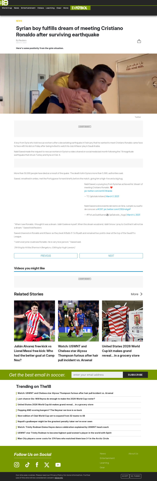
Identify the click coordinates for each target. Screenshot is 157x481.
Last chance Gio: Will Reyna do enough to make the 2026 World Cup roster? (56, 398)
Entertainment (28, 8)
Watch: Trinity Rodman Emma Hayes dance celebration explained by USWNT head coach (63, 427)
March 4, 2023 (133, 214)
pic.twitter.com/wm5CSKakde (98, 191)
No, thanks (135, 476)
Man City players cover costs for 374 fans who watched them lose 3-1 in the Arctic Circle (63, 438)
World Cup (7, 8)
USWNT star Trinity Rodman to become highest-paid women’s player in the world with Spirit (64, 433)
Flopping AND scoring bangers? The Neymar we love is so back (50, 410)
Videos (40, 8)
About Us (133, 453)
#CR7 (100, 209)
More (65, 8)
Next (111, 255)
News (16, 8)
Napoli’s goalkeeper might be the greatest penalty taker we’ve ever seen (55, 421)
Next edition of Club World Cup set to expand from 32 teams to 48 (51, 416)
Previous (46, 255)
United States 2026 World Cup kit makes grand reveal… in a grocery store (121, 350)
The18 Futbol (80, 8)
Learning (50, 8)
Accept (125, 476)
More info (59, 478)
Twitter (138, 117)
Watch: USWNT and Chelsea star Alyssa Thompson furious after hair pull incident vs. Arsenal (65, 393)
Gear (59, 8)
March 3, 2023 (112, 196)
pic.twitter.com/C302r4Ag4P (117, 209)
